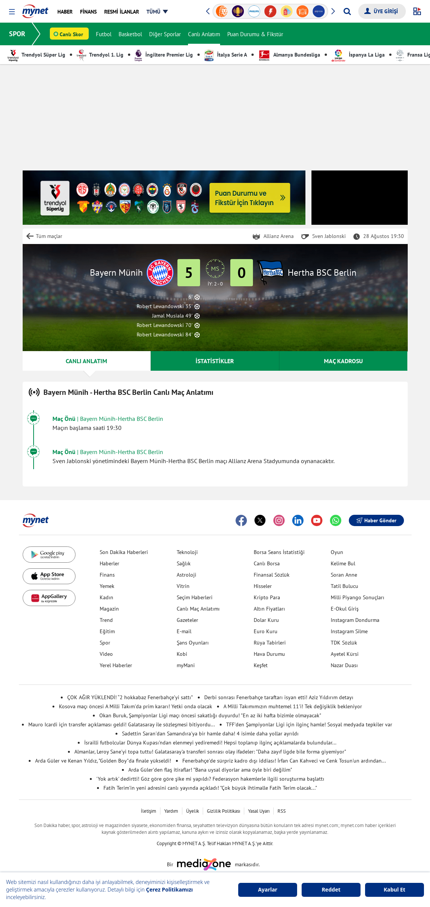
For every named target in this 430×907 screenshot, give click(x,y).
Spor (105, 642)
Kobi (182, 654)
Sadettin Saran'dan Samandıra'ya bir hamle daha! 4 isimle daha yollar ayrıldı (210, 733)
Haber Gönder (376, 520)
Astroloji (186, 574)
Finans (107, 574)
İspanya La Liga (358, 54)
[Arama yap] (347, 11)
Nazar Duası (344, 665)
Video (106, 654)
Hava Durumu (269, 654)
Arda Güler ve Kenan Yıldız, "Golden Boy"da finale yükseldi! (103, 760)
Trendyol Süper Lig (36, 54)
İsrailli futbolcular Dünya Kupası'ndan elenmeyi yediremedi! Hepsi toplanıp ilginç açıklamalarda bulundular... (210, 742)
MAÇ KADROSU (343, 361)
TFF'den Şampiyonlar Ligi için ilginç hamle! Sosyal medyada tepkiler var (309, 724)
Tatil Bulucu (344, 586)
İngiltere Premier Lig (164, 54)
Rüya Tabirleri (270, 642)
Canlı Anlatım (204, 34)
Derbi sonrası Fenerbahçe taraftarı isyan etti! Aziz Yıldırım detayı (278, 697)
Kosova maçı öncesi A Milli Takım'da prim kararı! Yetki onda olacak (135, 706)
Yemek (107, 586)
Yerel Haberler (116, 665)
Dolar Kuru (266, 620)
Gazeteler (187, 620)
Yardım (171, 811)
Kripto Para (267, 597)
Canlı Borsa (267, 563)
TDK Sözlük (344, 642)
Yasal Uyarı (259, 811)
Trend (106, 620)
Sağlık (184, 563)
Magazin (109, 608)
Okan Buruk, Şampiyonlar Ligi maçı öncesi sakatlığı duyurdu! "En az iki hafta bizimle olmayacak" (210, 715)
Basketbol (130, 34)
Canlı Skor (71, 34)
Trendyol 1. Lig (100, 54)
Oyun (337, 552)
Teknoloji (187, 552)
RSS (281, 811)
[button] (12, 12)
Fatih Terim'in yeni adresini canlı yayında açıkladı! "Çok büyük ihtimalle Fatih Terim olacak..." (210, 787)
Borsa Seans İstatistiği (279, 552)
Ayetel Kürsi (345, 654)
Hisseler (263, 586)
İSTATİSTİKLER (215, 361)
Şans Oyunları (193, 642)
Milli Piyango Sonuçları (357, 597)
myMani (186, 665)
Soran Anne (344, 574)
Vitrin (183, 586)
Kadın (106, 597)
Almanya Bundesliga (289, 54)
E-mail (184, 631)
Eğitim (107, 631)
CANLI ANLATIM (86, 361)
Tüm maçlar (49, 236)
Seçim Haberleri (195, 597)
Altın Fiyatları (269, 608)
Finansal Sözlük (272, 574)
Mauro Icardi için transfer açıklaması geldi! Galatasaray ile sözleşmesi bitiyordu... (121, 724)
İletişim (148, 811)
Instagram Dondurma (355, 620)
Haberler (109, 563)
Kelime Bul (343, 563)
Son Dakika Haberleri (124, 552)
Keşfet (261, 665)
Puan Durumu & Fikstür (255, 34)
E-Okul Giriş (345, 608)
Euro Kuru (265, 631)
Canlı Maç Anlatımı (198, 608)
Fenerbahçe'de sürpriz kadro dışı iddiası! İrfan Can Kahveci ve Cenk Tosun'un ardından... (284, 760)
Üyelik (192, 811)
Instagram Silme (349, 631)
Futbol (103, 34)
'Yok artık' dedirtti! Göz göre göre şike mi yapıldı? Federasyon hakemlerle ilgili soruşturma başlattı (210, 778)
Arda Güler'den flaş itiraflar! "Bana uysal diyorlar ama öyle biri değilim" (210, 769)
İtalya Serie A (225, 54)
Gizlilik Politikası (223, 811)
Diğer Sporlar (165, 34)
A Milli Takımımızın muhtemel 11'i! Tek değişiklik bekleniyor (292, 706)
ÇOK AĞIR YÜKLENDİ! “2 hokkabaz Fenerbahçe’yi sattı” (130, 697)
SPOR (17, 33)
